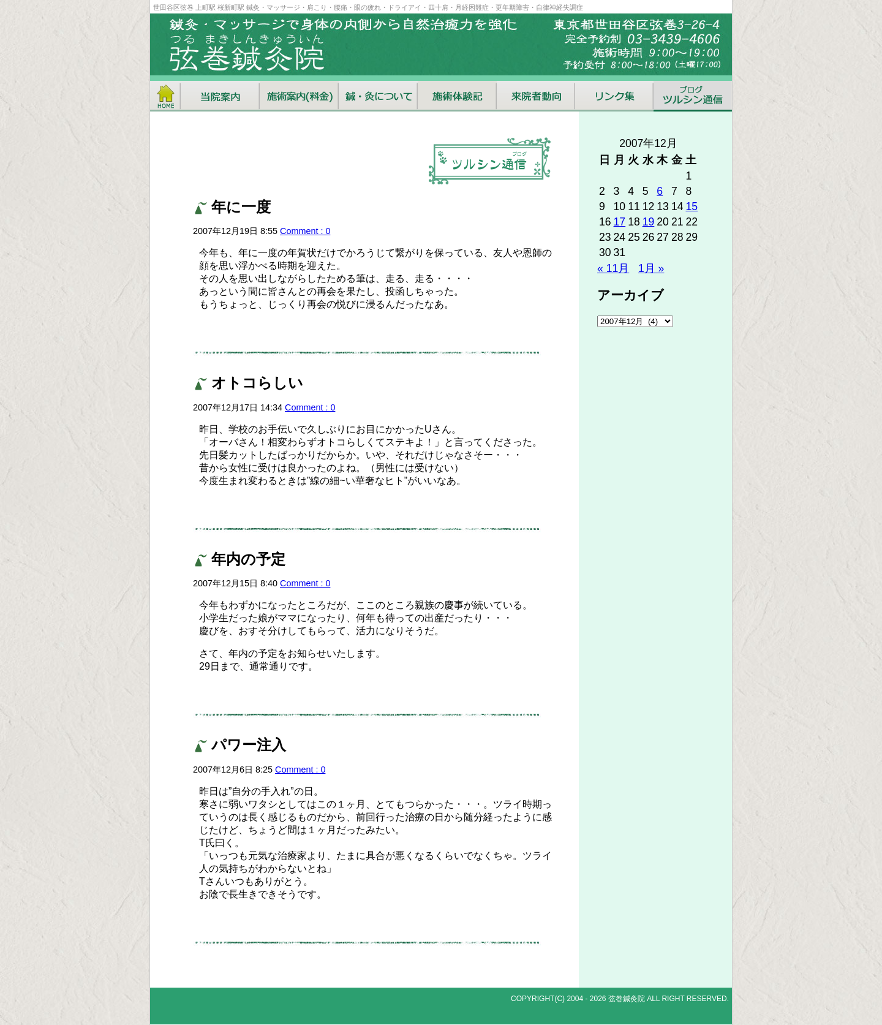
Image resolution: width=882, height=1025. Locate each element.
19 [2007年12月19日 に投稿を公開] (649, 222)
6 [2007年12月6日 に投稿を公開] (660, 191)
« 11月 (613, 268)
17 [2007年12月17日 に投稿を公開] (620, 222)
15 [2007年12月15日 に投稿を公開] (691, 206)
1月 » (651, 268)
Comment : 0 (305, 231)
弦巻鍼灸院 (626, 998)
